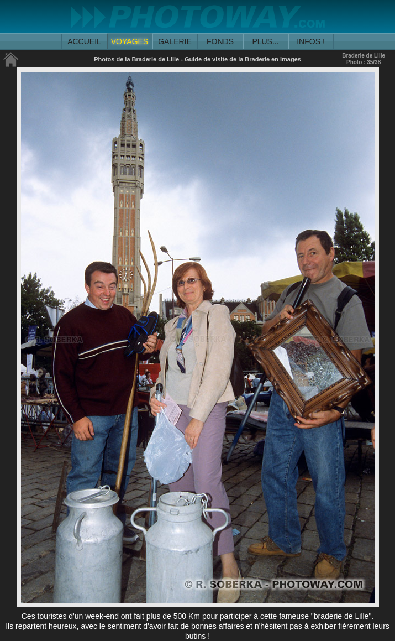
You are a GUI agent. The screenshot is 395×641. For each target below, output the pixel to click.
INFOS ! (311, 41)
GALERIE (175, 41)
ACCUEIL (84, 41)
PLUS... (265, 41)
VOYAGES (129, 41)
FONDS (220, 41)
